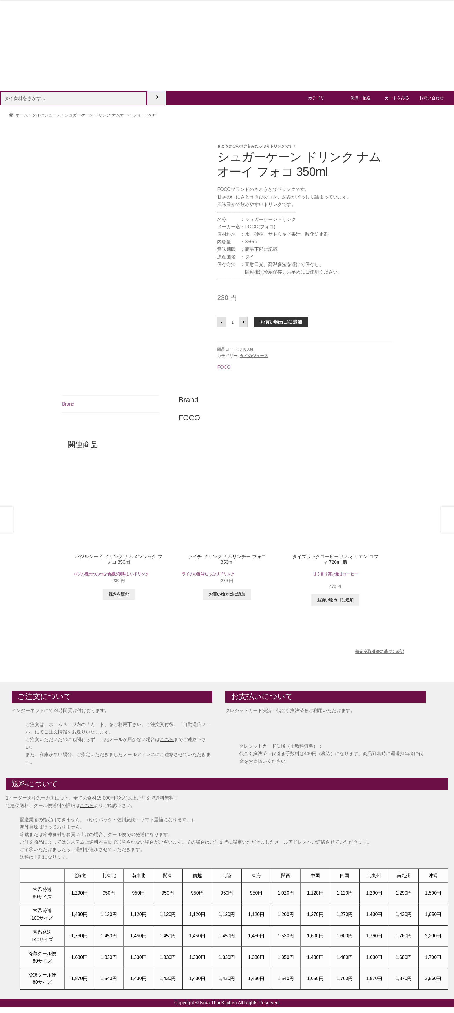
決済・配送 (360, 98)
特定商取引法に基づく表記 (379, 651)
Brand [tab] (68, 403)
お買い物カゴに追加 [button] (227, 594)
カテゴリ (316, 98)
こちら (167, 739)
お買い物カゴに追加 (281, 322)
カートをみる (397, 98)
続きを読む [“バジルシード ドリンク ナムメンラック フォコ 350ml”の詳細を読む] (119, 594)
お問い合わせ (431, 98)
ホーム (22, 115)
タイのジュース (46, 115)
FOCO (223, 367)
